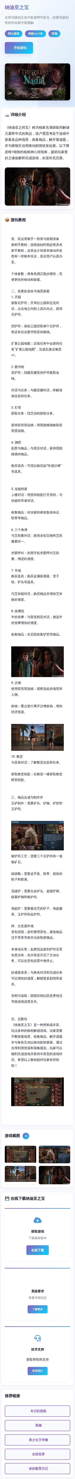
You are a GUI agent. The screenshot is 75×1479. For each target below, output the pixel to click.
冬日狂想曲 (38, 1411)
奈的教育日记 (38, 1469)
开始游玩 (20, 48)
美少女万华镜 (38, 1440)
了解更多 (37, 1309)
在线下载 (37, 1250)
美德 (38, 1425)
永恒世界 (38, 1454)
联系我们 (37, 1370)
